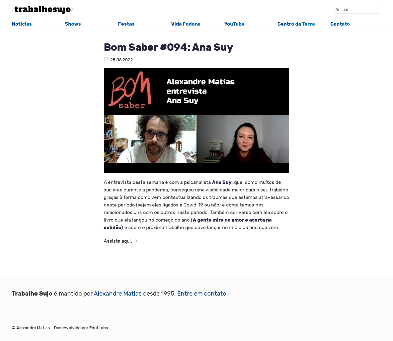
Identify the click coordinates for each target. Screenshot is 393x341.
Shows (73, 24)
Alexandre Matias (118, 293)
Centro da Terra (296, 24)
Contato (340, 24)
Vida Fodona (186, 24)
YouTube (234, 24)
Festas (126, 24)
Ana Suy (222, 182)
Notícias (22, 24)
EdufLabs (98, 327)
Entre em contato (201, 293)
